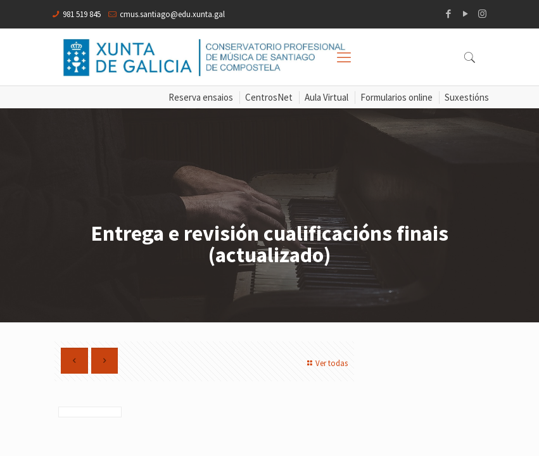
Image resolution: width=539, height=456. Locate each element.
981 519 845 (82, 14)
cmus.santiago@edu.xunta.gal (172, 14)
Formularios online (396, 97)
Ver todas (326, 363)
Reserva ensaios (200, 97)
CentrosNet (269, 97)
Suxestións (467, 97)
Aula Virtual (326, 97)
